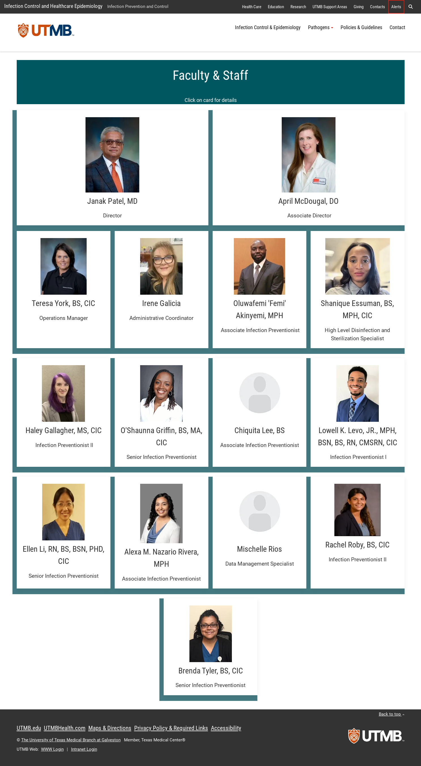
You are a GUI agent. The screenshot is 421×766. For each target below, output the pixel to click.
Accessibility (226, 728)
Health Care (251, 6)
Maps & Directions (109, 728)
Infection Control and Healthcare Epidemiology (53, 6)
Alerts (396, 6)
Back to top (392, 714)
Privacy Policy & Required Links (171, 728)
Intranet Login (84, 749)
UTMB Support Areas (330, 6)
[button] (410, 7)
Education (276, 6)
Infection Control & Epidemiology (268, 27)
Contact (397, 27)
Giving (359, 6)
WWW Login (52, 749)
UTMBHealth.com (65, 728)
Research (298, 6)
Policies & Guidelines (361, 27)
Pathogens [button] (320, 27)
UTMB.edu (29, 728)
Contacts (377, 6)
